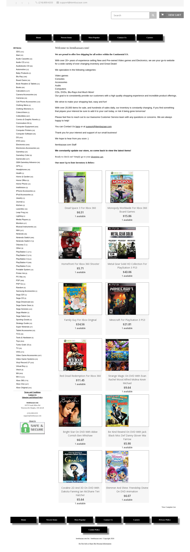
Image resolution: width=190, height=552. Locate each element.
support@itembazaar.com (99, 126)
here (78, 126)
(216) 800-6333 (45, 2)
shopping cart (97, 156)
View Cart (174, 15)
